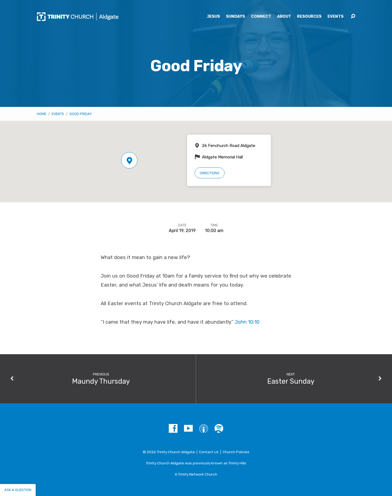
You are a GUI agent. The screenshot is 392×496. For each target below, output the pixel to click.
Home (41, 114)
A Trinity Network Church (196, 474)
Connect (261, 17)
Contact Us (209, 452)
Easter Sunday (290, 381)
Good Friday (80, 114)
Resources (309, 17)
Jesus (213, 17)
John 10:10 (247, 322)
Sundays (235, 17)
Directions (209, 173)
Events (335, 17)
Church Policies (236, 452)
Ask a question (17, 490)
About (284, 17)
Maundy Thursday (101, 381)
